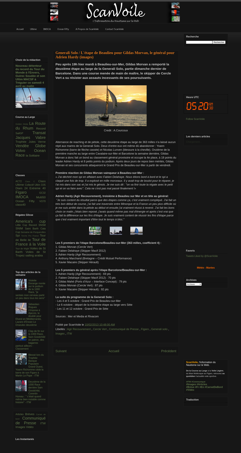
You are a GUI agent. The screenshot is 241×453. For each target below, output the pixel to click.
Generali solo (159, 329)
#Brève (190, 387)
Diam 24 (23, 188)
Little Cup (22, 225)
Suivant (61, 351)
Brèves (30, 414)
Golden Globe (22, 124)
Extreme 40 (38, 188)
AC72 (20, 181)
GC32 (42, 193)
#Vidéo (190, 390)
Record (41, 128)
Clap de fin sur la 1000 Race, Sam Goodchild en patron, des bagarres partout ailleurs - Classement (30, 340)
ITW (69, 333)
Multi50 (41, 197)
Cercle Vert (100, 329)
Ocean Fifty (27, 201)
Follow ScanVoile (195, 119)
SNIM (20, 228)
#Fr (197, 387)
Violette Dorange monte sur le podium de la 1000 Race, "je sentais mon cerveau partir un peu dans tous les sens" (30, 289)
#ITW (188, 382)
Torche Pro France (30, 236)
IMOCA (26, 197)
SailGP (24, 133)
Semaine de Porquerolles (33, 232)
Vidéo (30, 427)
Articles (20, 414)
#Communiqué (198, 382)
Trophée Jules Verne (31, 141)
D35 (43, 185)
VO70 (42, 201)
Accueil (114, 351)
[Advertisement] (116, 39)
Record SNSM (37, 225)
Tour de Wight (23, 248)
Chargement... (194, 142)
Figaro (145, 329)
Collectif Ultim (33, 185)
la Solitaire (33, 155)
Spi (18, 235)
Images (60, 333)
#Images (191, 384)
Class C (31, 181)
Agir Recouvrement (79, 329)
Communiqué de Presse (124, 329)
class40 (21, 204)
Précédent (168, 351)
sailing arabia (34, 255)
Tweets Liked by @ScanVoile (202, 256)
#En (202, 387)
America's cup (31, 221)
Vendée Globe (31, 146)
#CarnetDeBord (214, 387)
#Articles (202, 384)
